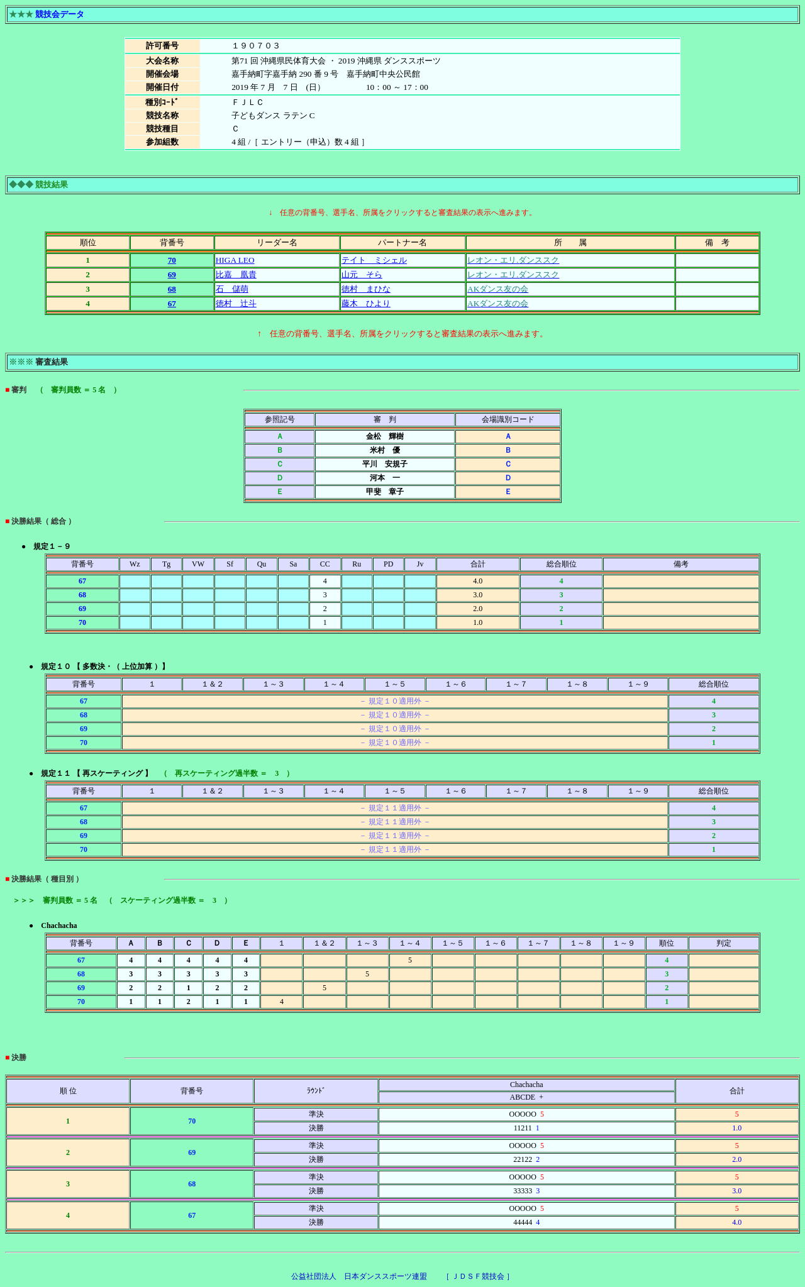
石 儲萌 (232, 289)
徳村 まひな (366, 289)
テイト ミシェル (374, 260)
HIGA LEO (235, 260)
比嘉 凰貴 (236, 274)
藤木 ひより (366, 303)
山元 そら (361, 274)
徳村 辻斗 (236, 303)
